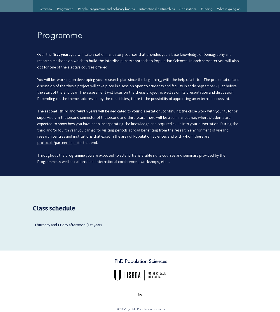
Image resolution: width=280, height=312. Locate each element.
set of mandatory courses (116, 54)
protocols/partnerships (57, 142)
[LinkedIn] (140, 295)
